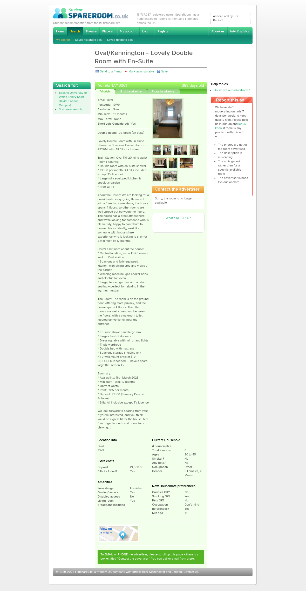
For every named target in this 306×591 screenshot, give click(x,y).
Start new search (70, 109)
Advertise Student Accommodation (108, 31)
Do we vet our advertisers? (232, 90)
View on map (118, 533)
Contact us (190, 572)
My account (128, 31)
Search (75, 31)
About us (217, 31)
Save (164, 71)
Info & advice (240, 31)
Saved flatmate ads (120, 40)
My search (63, 40)
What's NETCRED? (178, 218)
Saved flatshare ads (88, 40)
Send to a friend (110, 71)
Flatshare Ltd (84, 572)
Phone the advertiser (163, 91)
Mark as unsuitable (141, 71)
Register (163, 31)
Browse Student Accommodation (91, 31)
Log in (146, 31)
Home (60, 31)
